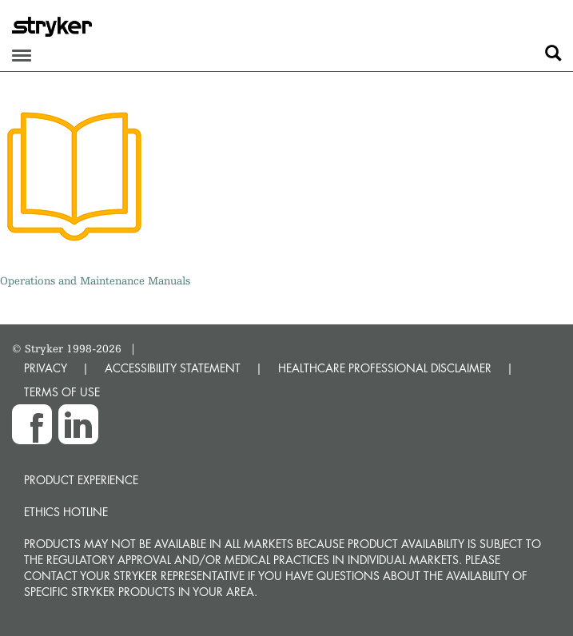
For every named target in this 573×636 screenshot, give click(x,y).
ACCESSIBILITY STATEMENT (173, 368)
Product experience (81, 479)
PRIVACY (45, 368)
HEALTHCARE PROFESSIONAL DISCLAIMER (384, 368)
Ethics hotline (66, 511)
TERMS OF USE (62, 391)
